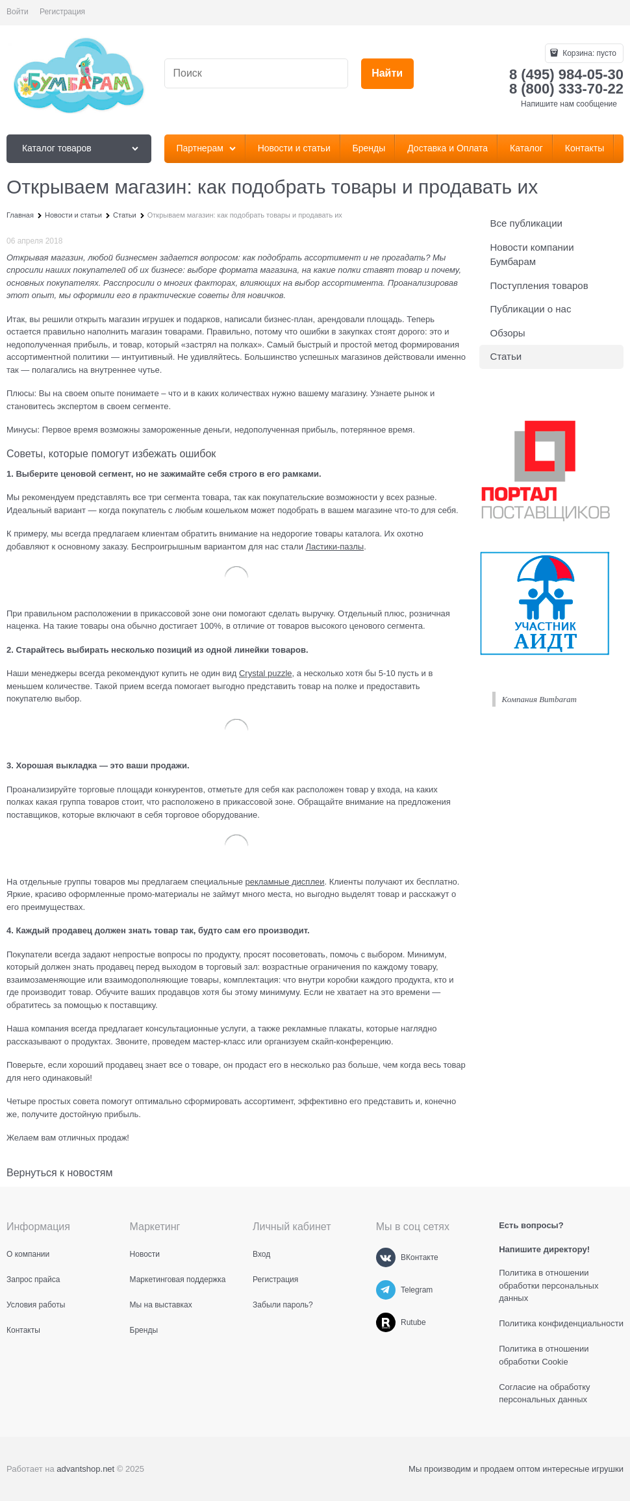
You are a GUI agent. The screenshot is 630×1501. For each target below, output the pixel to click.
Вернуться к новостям (59, 1172)
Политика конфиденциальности (561, 1323)
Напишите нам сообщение (569, 103)
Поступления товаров (539, 285)
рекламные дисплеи (285, 882)
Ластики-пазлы (335, 546)
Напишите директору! (544, 1249)
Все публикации (526, 223)
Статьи (506, 356)
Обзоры (507, 332)
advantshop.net (85, 1469)
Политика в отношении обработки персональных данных (548, 1285)
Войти (17, 11)
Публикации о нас (531, 308)
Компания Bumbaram (539, 699)
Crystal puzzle (265, 673)
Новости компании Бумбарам (532, 255)
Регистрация (62, 11)
